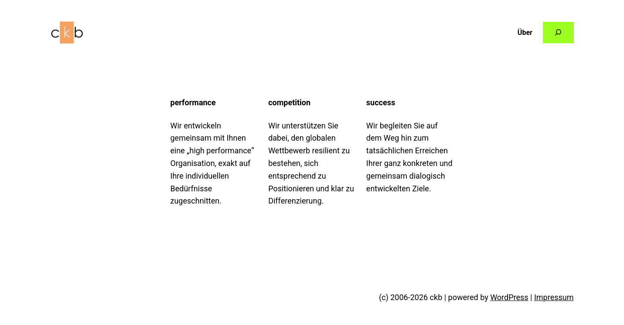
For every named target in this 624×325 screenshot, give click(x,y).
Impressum (554, 297)
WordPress (509, 297)
